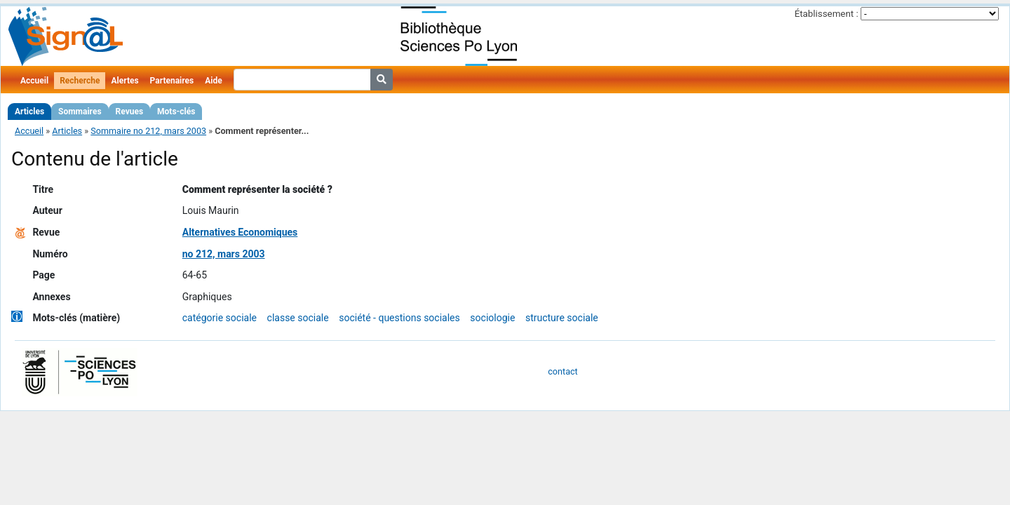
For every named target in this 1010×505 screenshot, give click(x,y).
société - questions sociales (399, 317)
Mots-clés (176, 111)
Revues (130, 111)
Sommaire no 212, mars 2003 (148, 131)
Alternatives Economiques (240, 232)
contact (562, 371)
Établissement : (826, 13)
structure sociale (561, 317)
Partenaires (172, 81)
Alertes (124, 81)
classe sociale (298, 317)
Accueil (34, 81)
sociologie (492, 317)
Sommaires (79, 111)
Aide (213, 81)
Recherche (80, 81)
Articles (29, 111)
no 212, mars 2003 (223, 254)
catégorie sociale (219, 317)
